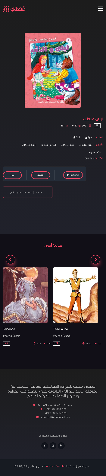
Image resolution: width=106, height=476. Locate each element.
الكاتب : (99, 158)
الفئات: (99, 137)
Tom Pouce (60, 329)
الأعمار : (98, 145)
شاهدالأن (73, 175)
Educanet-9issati (53, 466)
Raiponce (9, 329)
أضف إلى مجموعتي (28, 192)
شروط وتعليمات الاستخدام (53, 435)
